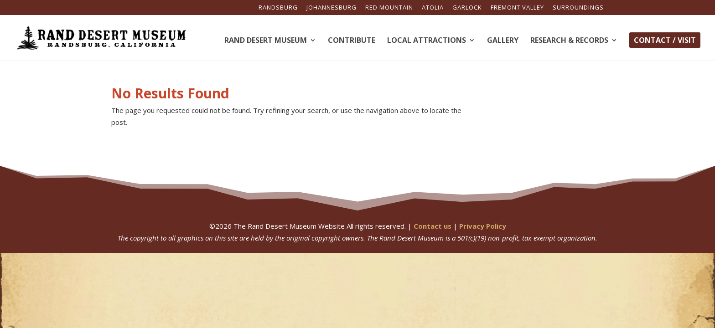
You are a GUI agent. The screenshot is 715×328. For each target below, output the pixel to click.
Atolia (433, 8)
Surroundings (578, 8)
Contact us (432, 226)
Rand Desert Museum (265, 41)
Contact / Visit (665, 40)
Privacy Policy (482, 226)
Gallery (502, 41)
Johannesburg (331, 8)
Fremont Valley (517, 8)
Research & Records (569, 41)
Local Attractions (426, 41)
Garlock (467, 8)
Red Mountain (389, 8)
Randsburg (278, 8)
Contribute (351, 41)
